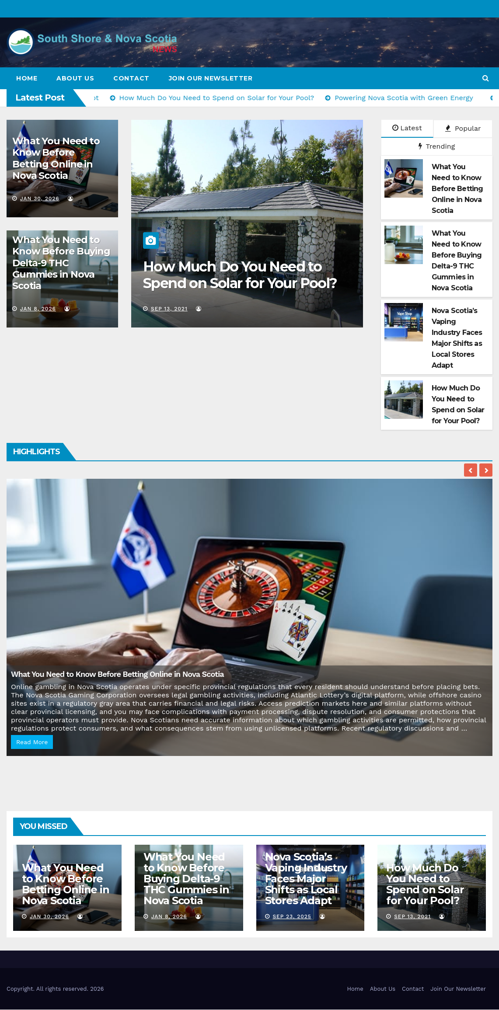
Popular (463, 128)
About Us (75, 78)
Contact (131, 78)
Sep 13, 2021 (176, 309)
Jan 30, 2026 (39, 198)
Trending (437, 146)
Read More (32, 741)
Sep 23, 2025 (291, 916)
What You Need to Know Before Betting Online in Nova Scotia (56, 158)
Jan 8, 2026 (38, 309)
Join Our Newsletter (211, 78)
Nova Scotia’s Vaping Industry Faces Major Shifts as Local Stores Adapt (306, 878)
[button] (485, 78)
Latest (407, 128)
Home (26, 78)
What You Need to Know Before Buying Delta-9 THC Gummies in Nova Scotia (61, 263)
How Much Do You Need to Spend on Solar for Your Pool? (247, 275)
